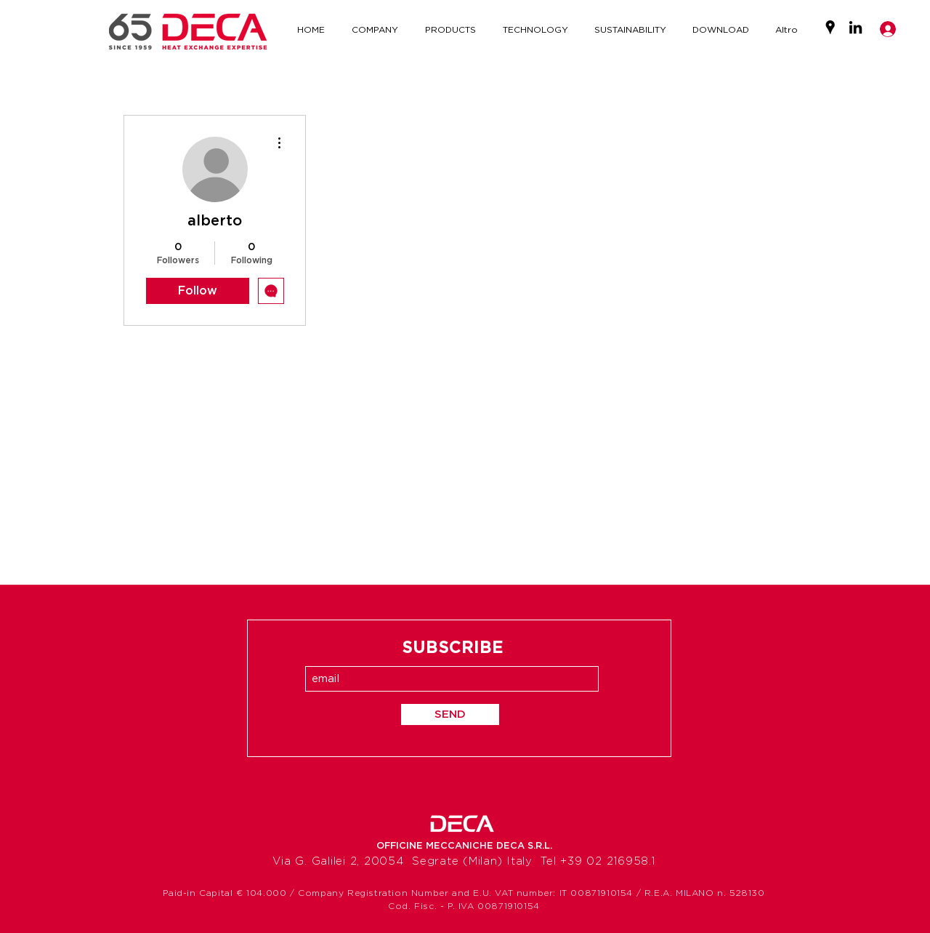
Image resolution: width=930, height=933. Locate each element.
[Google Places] (830, 27)
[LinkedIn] (855, 27)
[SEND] (450, 714)
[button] (535, 30)
